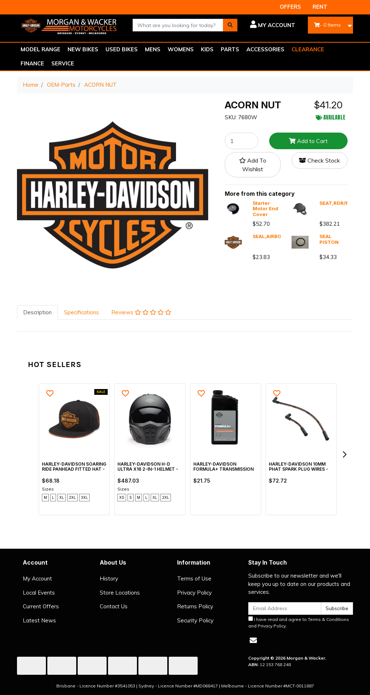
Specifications (81, 312)
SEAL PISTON (329, 239)
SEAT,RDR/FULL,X (340, 203)
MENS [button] (152, 49)
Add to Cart (308, 140)
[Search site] (230, 25)
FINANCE (32, 63)
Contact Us (114, 606)
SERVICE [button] (62, 63)
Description (37, 312)
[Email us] (253, 640)
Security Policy (195, 620)
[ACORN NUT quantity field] (241, 141)
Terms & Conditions (328, 619)
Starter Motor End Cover (265, 208)
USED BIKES (122, 49)
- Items (327, 25)
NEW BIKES (83, 49)
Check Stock (319, 160)
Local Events (39, 592)
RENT (320, 6)
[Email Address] (284, 608)
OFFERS (290, 6)
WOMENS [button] (181, 49)
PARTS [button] (230, 49)
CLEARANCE (308, 49)
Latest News (39, 620)
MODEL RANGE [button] (40, 49)
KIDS (207, 49)
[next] (344, 454)
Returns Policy (195, 606)
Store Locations (120, 592)
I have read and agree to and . (298, 622)
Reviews (141, 312)
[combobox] (178, 25)
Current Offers (41, 606)
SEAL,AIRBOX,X (271, 236)
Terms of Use (194, 578)
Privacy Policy (194, 592)
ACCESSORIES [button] (265, 49)
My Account (37, 578)
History (109, 578)
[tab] (37, 312)
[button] (271, 25)
